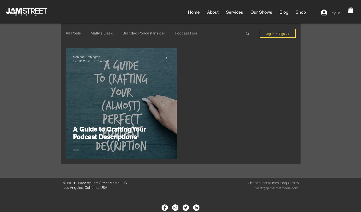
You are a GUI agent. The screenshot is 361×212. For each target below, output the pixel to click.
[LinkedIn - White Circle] (196, 207)
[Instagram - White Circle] (175, 207)
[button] (212, 12)
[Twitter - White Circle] (186, 207)
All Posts (73, 33)
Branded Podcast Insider (143, 33)
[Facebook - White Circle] (165, 207)
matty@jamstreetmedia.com (276, 188)
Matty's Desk (102, 33)
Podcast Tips (186, 33)
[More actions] (169, 59)
